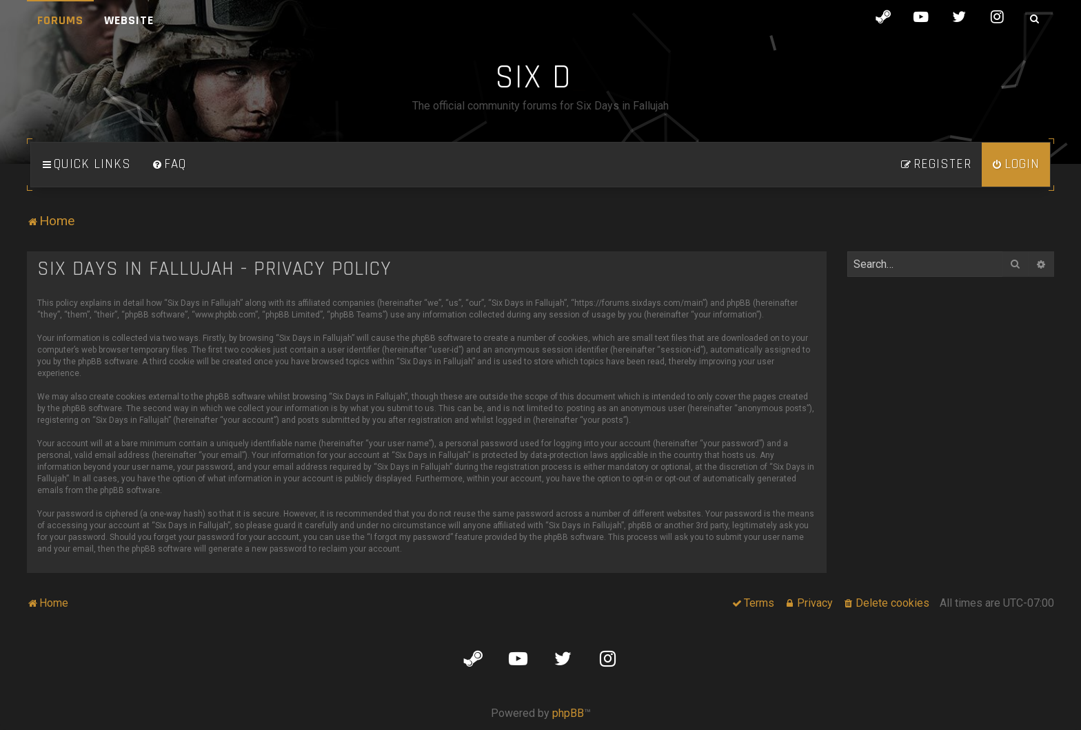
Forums (60, 20)
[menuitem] (168, 165)
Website (129, 20)
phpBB (568, 713)
